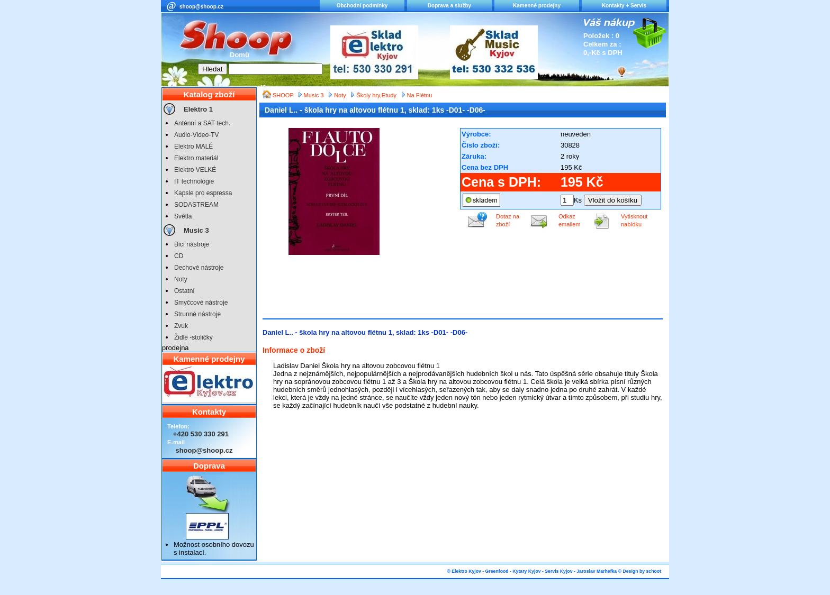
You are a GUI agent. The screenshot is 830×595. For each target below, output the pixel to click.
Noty (180, 279)
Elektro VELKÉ (195, 169)
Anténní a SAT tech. (202, 123)
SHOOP (284, 95)
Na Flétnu (419, 95)
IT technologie (194, 181)
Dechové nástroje (198, 267)
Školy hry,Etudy (376, 95)
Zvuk (181, 325)
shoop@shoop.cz (201, 7)
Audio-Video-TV (196, 135)
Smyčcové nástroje (201, 302)
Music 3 (196, 230)
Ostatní (184, 291)
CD (178, 256)
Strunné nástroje (197, 314)
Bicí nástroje (191, 244)
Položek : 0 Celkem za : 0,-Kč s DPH (602, 44)
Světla (183, 216)
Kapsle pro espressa (203, 193)
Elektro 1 (198, 109)
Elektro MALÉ (193, 146)
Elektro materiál (196, 158)
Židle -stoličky (193, 337)
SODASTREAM (196, 204)
